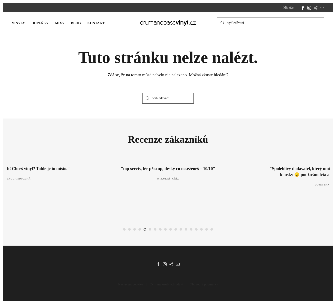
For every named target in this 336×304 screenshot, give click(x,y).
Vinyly (18, 23)
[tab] (124, 229)
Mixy (59, 23)
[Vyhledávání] (270, 23)
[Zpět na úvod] (168, 23)
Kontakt (96, 23)
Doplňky (40, 23)
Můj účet (289, 7)
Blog (76, 23)
